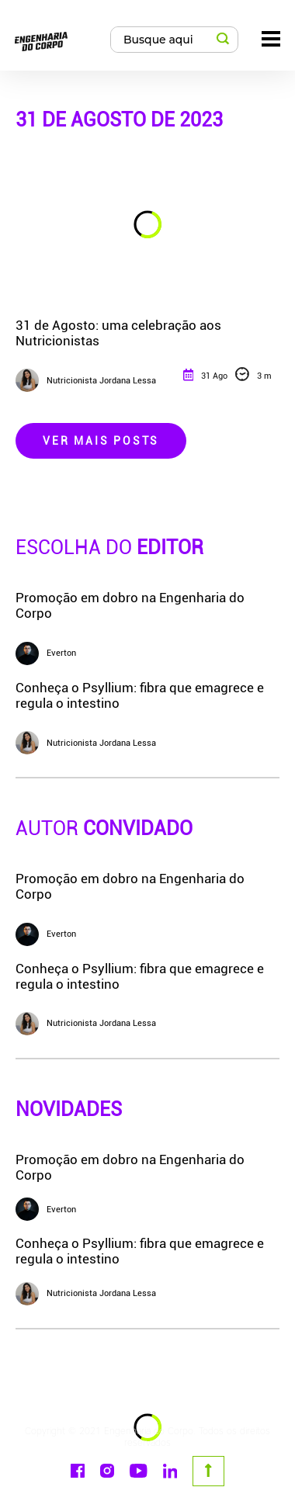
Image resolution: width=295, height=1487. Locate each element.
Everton (46, 1209)
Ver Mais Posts (101, 441)
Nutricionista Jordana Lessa (86, 1293)
